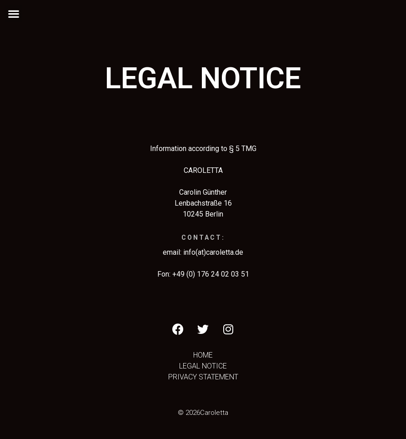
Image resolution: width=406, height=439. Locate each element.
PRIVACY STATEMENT (203, 377)
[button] (13, 13)
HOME (203, 355)
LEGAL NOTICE (203, 366)
